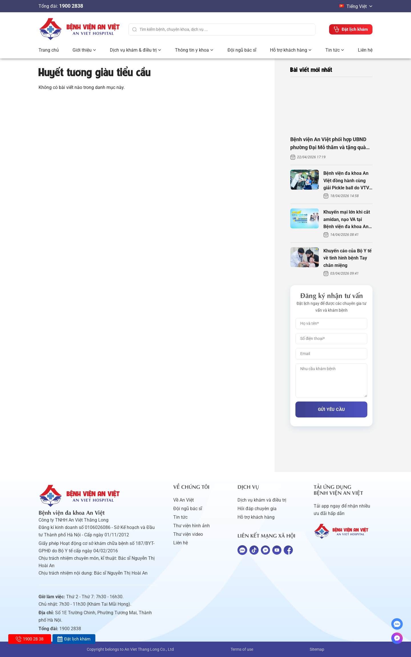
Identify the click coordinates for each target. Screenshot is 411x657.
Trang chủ (49, 50)
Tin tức (332, 50)
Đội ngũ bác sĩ (241, 50)
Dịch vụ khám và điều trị (261, 500)
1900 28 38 (29, 639)
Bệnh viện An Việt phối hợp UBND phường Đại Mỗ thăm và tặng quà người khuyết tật (328, 144)
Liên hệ (365, 50)
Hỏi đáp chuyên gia (257, 508)
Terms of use (242, 649)
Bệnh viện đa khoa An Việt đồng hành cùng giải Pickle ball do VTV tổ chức (346, 181)
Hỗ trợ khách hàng (288, 50)
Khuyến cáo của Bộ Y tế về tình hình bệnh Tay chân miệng (347, 258)
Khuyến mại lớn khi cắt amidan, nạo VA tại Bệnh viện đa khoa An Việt (346, 219)
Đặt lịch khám (73, 639)
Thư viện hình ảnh (191, 525)
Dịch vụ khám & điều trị (133, 50)
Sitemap (317, 649)
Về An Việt (183, 500)
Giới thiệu (82, 50)
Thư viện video (188, 534)
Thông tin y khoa (192, 50)
